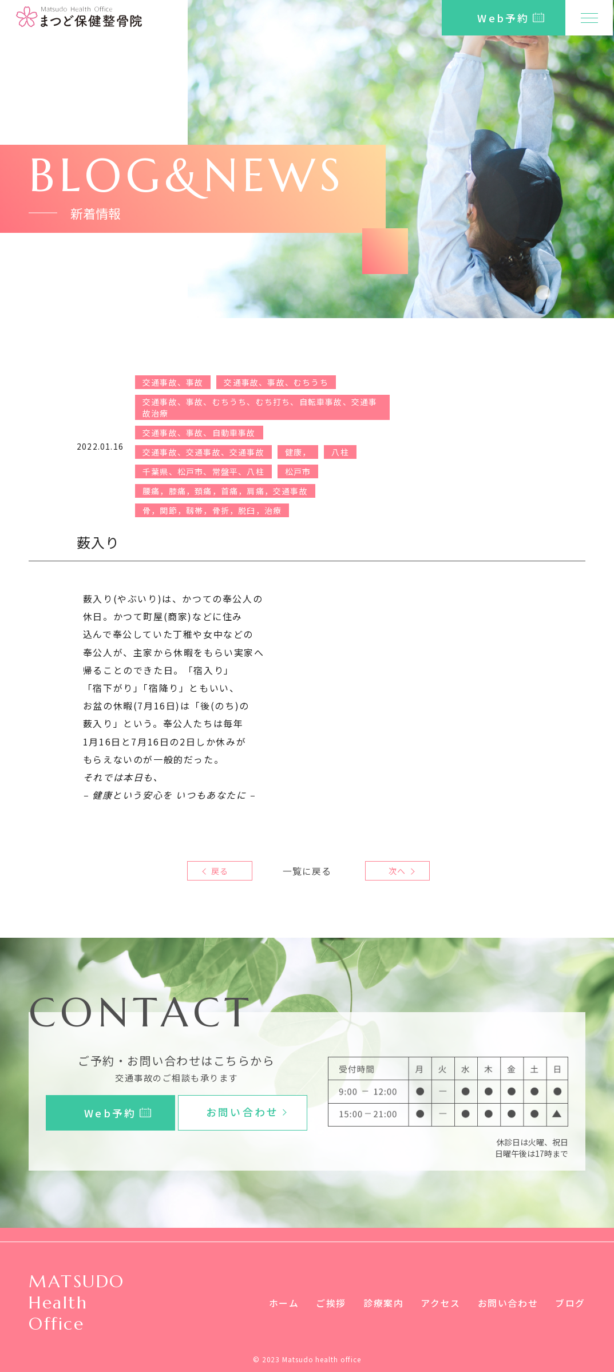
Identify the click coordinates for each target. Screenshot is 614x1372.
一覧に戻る (307, 871)
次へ (394, 871)
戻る (219, 871)
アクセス (440, 1303)
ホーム (283, 1303)
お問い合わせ (508, 1303)
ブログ (570, 1303)
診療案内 (383, 1303)
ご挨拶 (331, 1303)
